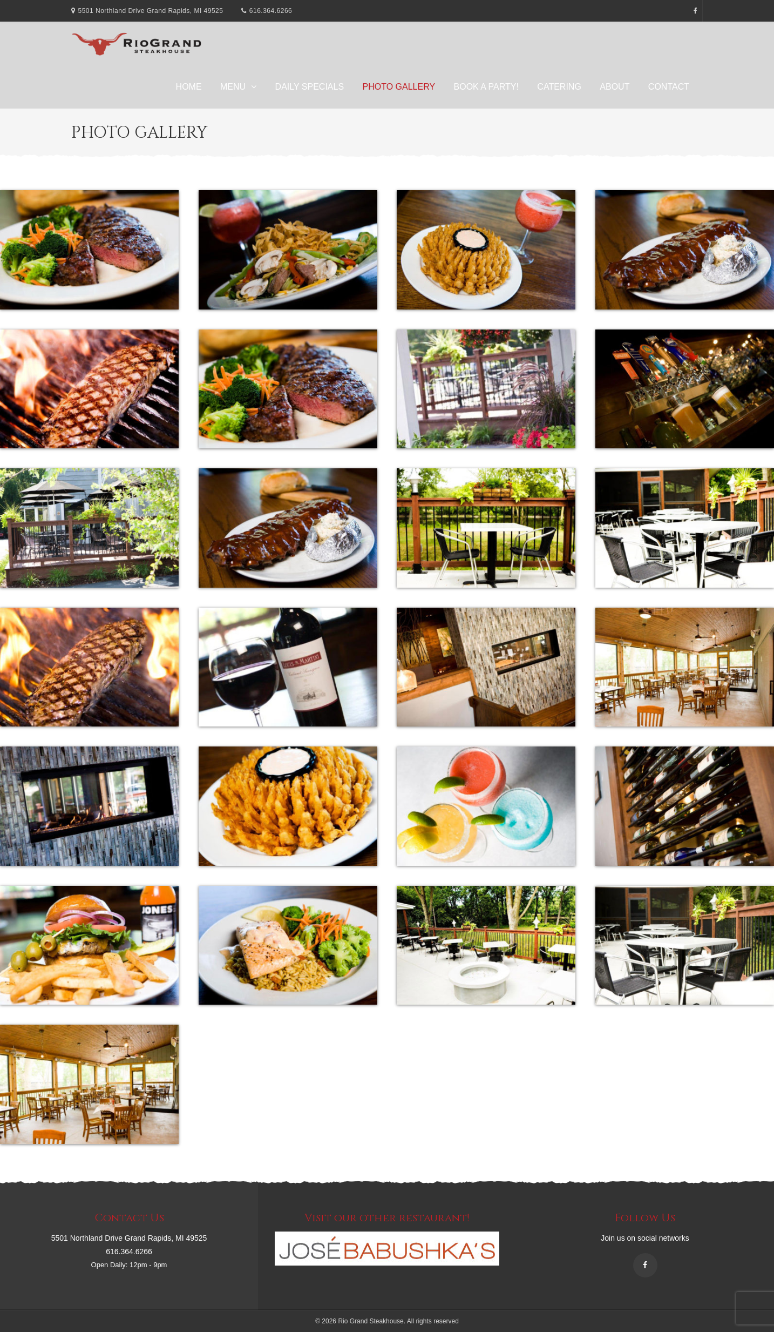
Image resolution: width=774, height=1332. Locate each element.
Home (189, 86)
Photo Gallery (399, 86)
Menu (233, 86)
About (614, 86)
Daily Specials (309, 86)
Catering (559, 86)
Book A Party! (486, 86)
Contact (668, 86)
